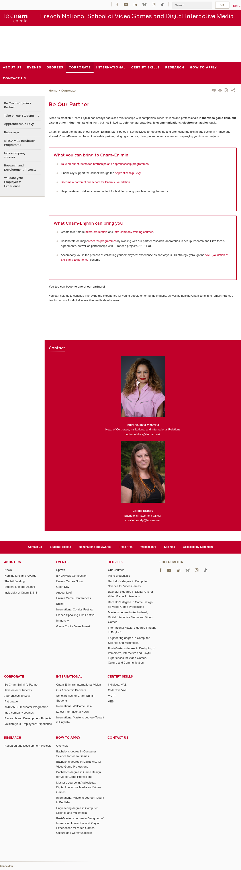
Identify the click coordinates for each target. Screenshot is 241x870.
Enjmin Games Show (69, 581)
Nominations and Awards (95, 546)
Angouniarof (64, 592)
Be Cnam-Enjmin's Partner (17, 105)
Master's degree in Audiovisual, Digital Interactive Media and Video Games (130, 617)
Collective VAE (117, 690)
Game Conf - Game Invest (73, 626)
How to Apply (68, 738)
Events (62, 562)
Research (12, 738)
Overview (62, 745)
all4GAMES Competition (71, 575)
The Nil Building (14, 581)
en (235, 6)
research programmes (102, 241)
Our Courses (116, 570)
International (69, 676)
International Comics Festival (74, 609)
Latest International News (72, 711)
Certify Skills (120, 676)
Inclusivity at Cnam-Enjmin (21, 592)
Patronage (11, 132)
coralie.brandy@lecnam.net (142, 520)
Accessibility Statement (198, 546)
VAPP (112, 695)
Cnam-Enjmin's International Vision (78, 684)
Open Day (62, 586)
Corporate (68, 90)
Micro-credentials (119, 575)
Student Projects (60, 546)
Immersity (62, 620)
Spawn (60, 570)
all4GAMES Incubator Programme (19, 143)
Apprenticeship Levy (128, 173)
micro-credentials (97, 232)
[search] (192, 5)
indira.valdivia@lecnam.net (142, 434)
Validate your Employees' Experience (13, 182)
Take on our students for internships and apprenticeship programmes (105, 164)
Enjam (60, 603)
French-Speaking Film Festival (75, 615)
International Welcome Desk (74, 706)
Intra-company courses (14, 155)
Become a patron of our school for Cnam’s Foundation (95, 182)
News (8, 570)
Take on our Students (19, 116)
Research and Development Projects (20, 167)
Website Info (148, 546)
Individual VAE (117, 684)
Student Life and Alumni (19, 586)
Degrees (115, 562)
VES (111, 701)
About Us (12, 562)
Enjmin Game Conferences (73, 598)
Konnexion (6, 866)
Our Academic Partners (71, 690)
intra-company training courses (133, 232)
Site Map (169, 546)
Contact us (35, 546)
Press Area (125, 546)
